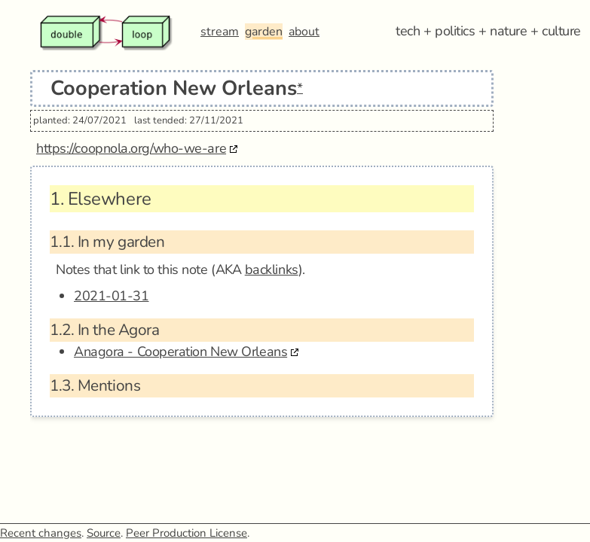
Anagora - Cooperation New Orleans (180, 352)
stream (219, 31)
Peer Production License (186, 532)
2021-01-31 (111, 296)
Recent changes (40, 532)
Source (104, 532)
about (304, 31)
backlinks (271, 269)
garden (264, 31)
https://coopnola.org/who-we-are (131, 148)
